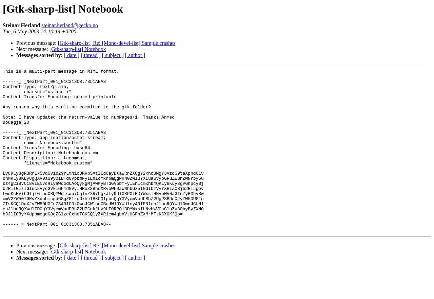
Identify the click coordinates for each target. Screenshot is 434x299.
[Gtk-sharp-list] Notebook (78, 49)
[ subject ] (113, 55)
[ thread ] (91, 55)
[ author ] (135, 55)
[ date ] (71, 55)
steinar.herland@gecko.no (69, 25)
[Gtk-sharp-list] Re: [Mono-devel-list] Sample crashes (117, 43)
